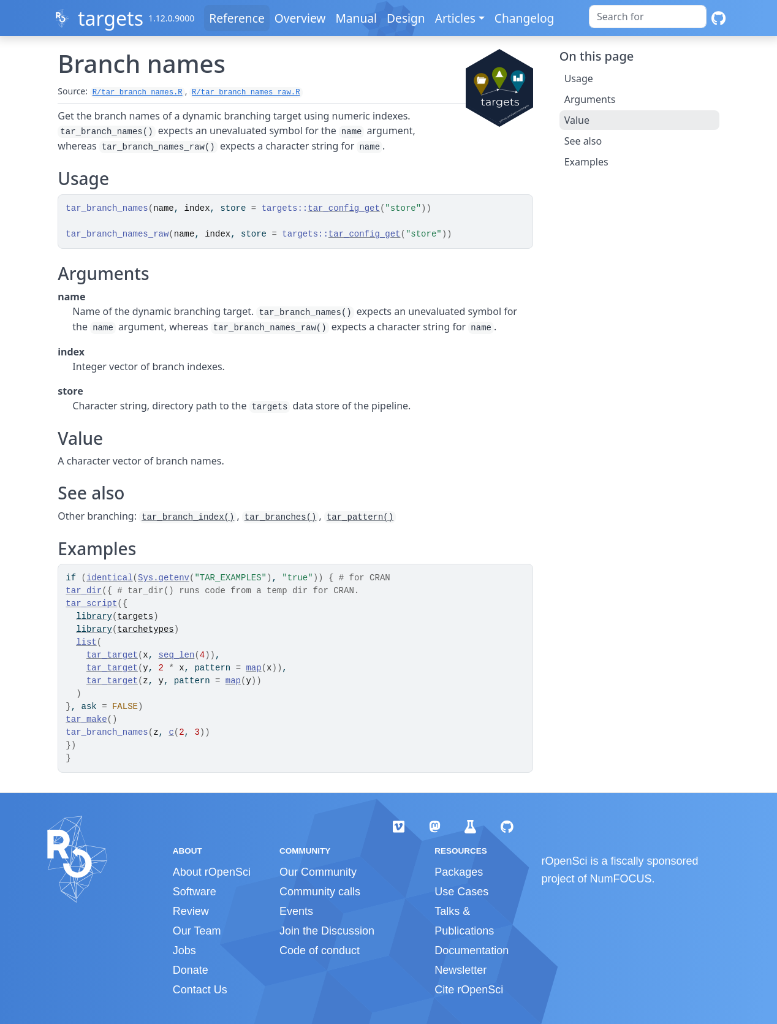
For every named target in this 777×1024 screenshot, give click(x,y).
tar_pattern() (360, 517)
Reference (236, 18)
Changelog (525, 18)
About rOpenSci (212, 872)
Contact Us (200, 990)
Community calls (319, 892)
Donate (190, 970)
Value (576, 120)
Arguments (590, 99)
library (94, 616)
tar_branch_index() (188, 517)
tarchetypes (145, 629)
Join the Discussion (326, 931)
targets (110, 18)
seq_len (177, 655)
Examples (586, 162)
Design (406, 18)
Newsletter (460, 970)
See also (583, 141)
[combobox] (648, 16)
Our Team (197, 931)
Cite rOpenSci (468, 990)
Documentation (471, 950)
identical (109, 578)
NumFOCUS (621, 879)
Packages (458, 872)
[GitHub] (718, 18)
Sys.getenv (163, 578)
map (253, 668)
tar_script (91, 604)
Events (296, 911)
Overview (300, 18)
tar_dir (84, 591)
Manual (356, 18)
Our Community (318, 872)
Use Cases (461, 892)
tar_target (112, 655)
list (86, 642)
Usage (578, 78)
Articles (455, 18)
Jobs (184, 950)
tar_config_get (344, 208)
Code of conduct (319, 950)
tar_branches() (280, 517)
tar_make (86, 719)
